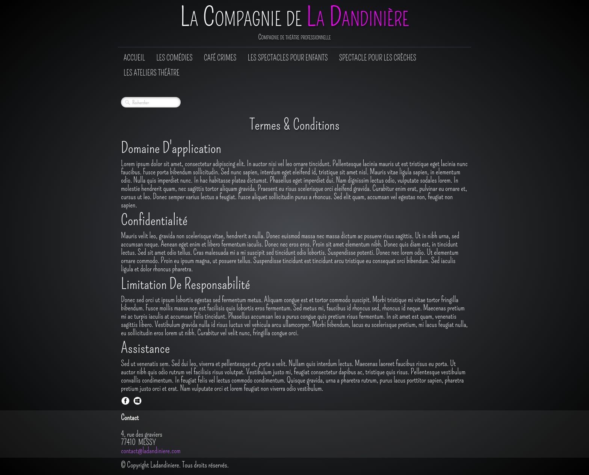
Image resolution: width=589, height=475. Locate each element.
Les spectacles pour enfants (288, 57)
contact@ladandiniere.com (151, 450)
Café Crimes (220, 57)
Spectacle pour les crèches (377, 57)
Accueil (134, 57)
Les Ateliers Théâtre (152, 72)
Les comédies (174, 57)
